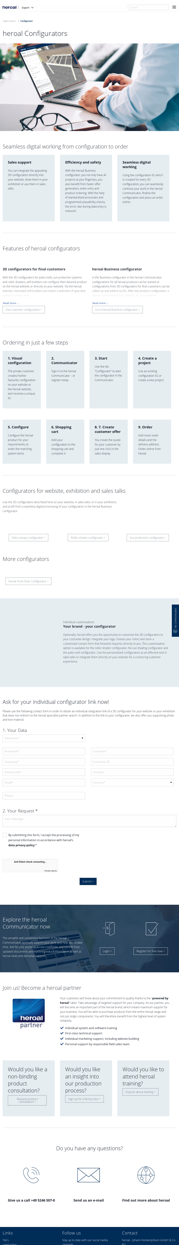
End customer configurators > (24, 311)
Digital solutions (9, 21)
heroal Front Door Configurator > (28, 583)
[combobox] (148, 7)
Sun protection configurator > (148, 539)
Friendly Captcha (50, 871)
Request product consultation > (27, 1100)
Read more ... (11, 304)
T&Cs (6, 1240)
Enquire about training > (140, 1092)
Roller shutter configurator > (88, 539)
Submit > (88, 881)
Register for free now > (151, 951)
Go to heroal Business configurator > (117, 311)
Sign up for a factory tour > (84, 1099)
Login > (107, 951)
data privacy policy (21, 845)
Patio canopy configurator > (28, 539)
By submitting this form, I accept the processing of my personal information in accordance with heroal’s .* (43, 840)
